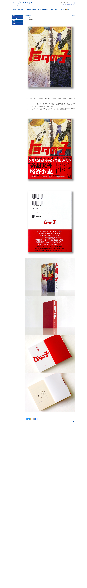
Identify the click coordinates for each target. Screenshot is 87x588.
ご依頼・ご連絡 (53, 9)
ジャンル (17, 18)
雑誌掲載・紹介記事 (31, 9)
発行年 (17, 24)
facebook (61, 9)
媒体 (17, 16)
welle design (22, 4)
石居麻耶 (29, 94)
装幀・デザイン (21, 9)
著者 (17, 21)
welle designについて (43, 9)
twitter (59, 9)
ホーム (14, 9)
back (73, 15)
